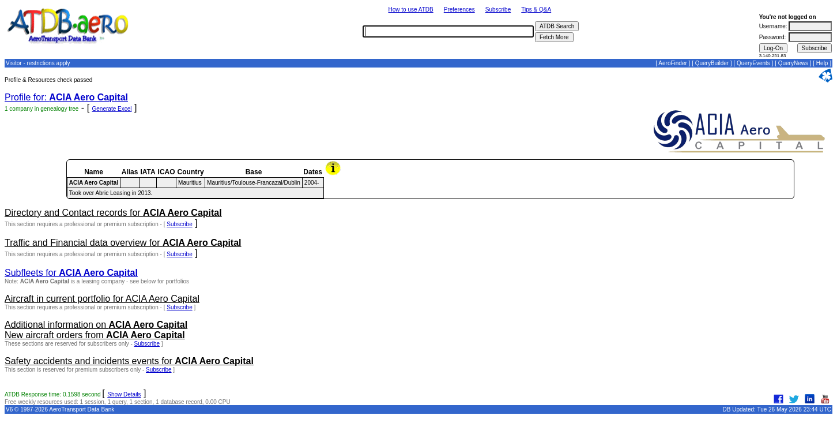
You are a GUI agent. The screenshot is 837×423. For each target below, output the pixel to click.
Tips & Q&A (536, 9)
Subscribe (498, 9)
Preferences (459, 9)
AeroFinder (672, 63)
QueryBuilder (712, 63)
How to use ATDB (411, 9)
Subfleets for (71, 273)
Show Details (124, 394)
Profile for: (66, 97)
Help (822, 63)
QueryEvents (753, 63)
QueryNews (793, 63)
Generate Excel (112, 109)
